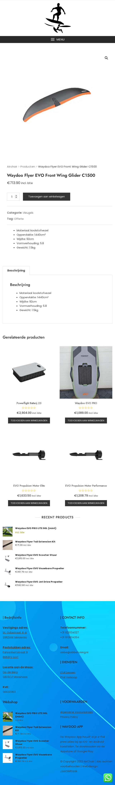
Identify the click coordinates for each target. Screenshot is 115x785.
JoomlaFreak (68, 771)
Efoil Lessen (67, 672)
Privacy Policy (69, 717)
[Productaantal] (13, 197)
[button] (57, 39)
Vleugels (28, 213)
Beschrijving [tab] (16, 270)
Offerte (19, 219)
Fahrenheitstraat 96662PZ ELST (17, 652)
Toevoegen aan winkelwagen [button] (29, 420)
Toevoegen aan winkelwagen (46, 196)
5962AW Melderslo (15, 637)
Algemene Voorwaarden (76, 712)
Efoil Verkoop (68, 677)
